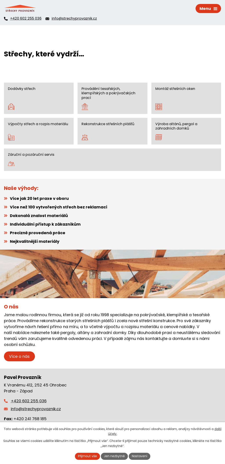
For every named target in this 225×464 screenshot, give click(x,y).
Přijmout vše (87, 456)
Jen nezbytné (114, 456)
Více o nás (19, 356)
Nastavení (139, 456)
